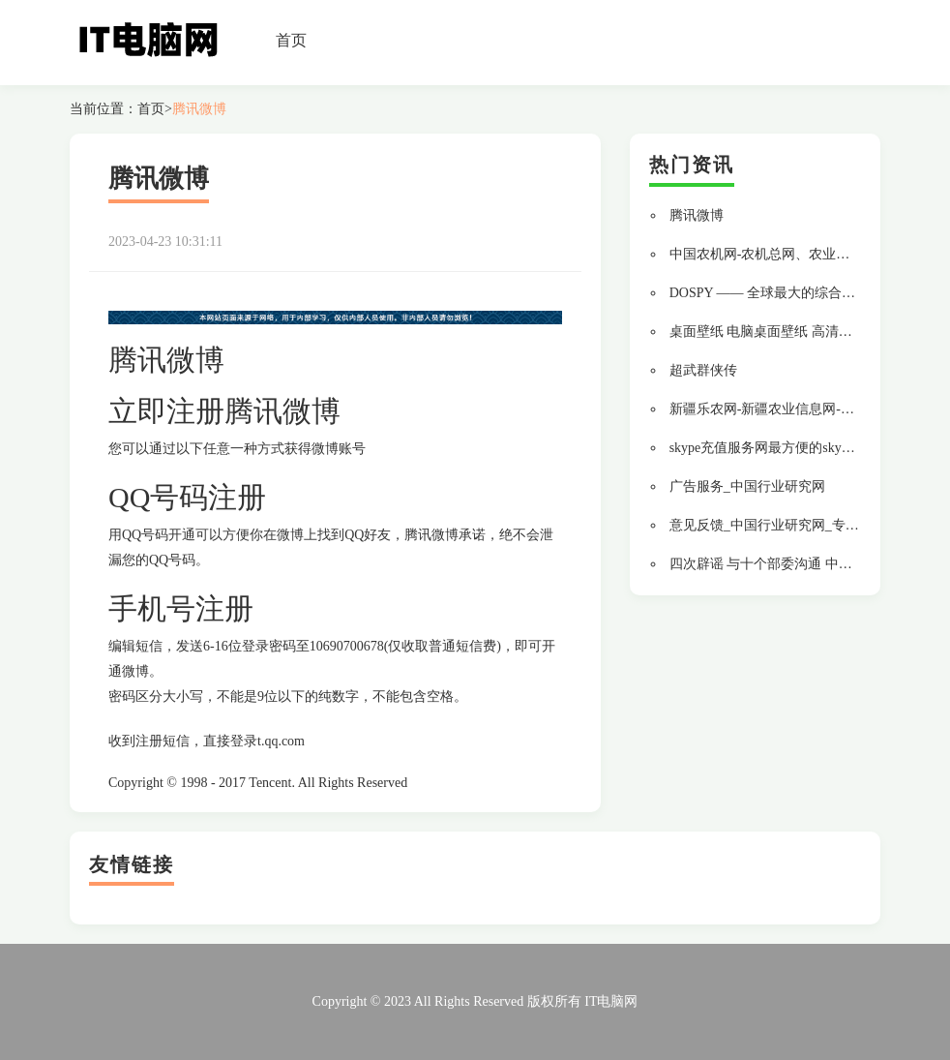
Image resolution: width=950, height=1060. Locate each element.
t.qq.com (281, 741)
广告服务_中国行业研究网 (747, 486)
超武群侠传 (703, 370)
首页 (291, 40)
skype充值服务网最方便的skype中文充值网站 (802, 447)
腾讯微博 (199, 109)
